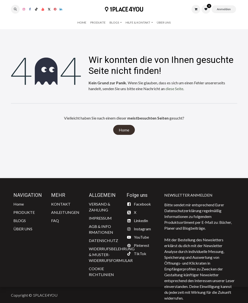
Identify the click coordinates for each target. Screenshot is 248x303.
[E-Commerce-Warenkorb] (196, 9)
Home (124, 130)
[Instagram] (24, 9)
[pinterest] (55, 9)
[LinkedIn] (61, 9)
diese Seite (174, 88)
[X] (49, 9)
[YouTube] (43, 9)
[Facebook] (30, 9)
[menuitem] (81, 22)
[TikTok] (36, 9)
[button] (15, 9)
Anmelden (224, 9)
